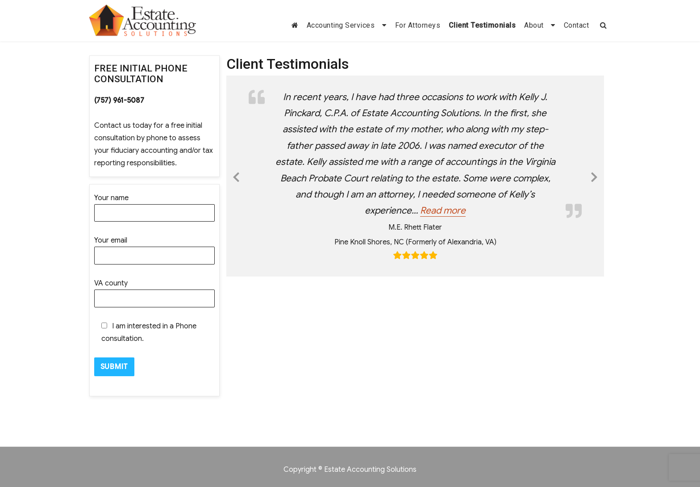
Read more (443, 210)
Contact (576, 25)
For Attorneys (418, 25)
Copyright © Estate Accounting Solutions (350, 469)
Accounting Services (341, 25)
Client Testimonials (482, 25)
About (534, 25)
